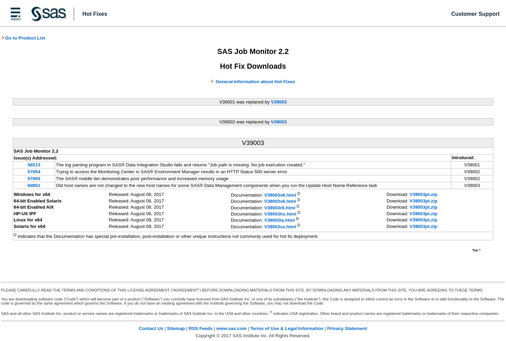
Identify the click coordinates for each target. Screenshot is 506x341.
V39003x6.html (280, 195)
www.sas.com (231, 328)
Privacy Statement (347, 328)
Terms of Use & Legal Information (286, 328)
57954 (34, 171)
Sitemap (176, 328)
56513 (34, 164)
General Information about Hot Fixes (255, 81)
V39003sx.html (280, 226)
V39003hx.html (280, 214)
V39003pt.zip (423, 194)
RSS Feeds (201, 328)
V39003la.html (279, 220)
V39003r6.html (279, 207)
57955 (34, 178)
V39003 (279, 101)
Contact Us (151, 328)
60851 (34, 185)
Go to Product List (23, 38)
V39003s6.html (280, 201)
